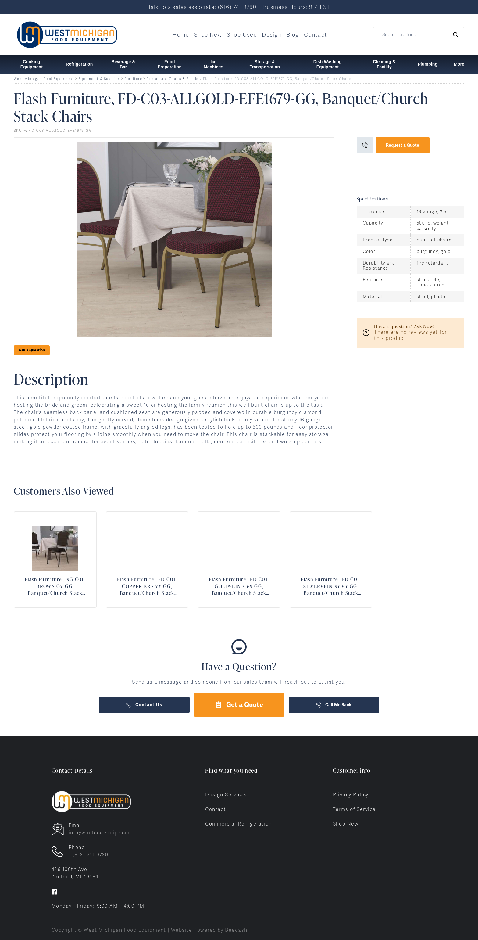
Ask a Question (32, 350)
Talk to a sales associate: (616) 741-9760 (202, 6)
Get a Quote (239, 704)
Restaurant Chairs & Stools (172, 79)
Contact (315, 34)
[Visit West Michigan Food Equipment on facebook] (54, 891)
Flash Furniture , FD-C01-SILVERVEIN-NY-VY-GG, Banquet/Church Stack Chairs (331, 586)
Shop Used (242, 34)
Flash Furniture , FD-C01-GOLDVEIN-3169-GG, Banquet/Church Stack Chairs (239, 586)
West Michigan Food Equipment (44, 79)
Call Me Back (333, 705)
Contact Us (144, 705)
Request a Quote (402, 145)
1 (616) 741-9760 (88, 855)
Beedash (236, 930)
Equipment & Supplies (99, 79)
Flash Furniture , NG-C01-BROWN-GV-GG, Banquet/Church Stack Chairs (55, 586)
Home (181, 34)
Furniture (133, 79)
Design (272, 34)
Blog (293, 34)
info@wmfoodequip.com (99, 833)
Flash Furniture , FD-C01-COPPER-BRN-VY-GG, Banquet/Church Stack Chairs (147, 586)
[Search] (418, 34)
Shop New (208, 34)
